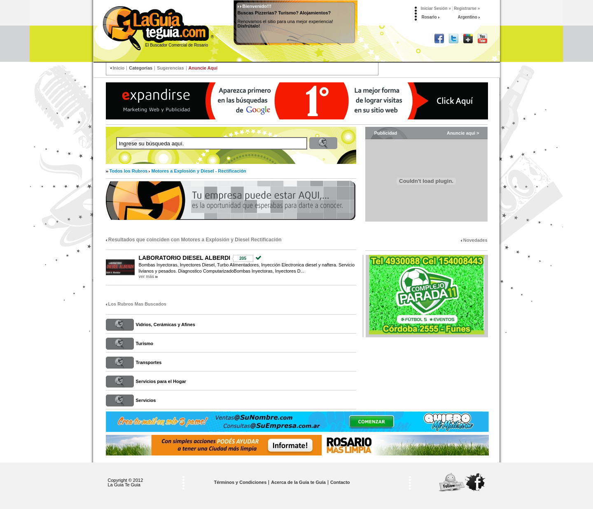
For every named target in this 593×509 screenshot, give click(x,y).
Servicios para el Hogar (161, 381)
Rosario (430, 17)
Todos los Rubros (129, 170)
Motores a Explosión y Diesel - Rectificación (198, 170)
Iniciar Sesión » (436, 8)
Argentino (469, 17)
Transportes (149, 362)
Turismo (145, 343)
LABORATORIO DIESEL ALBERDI (185, 257)
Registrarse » (467, 8)
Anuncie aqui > (463, 133)
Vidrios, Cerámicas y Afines (165, 324)
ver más (146, 276)
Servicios (146, 400)
